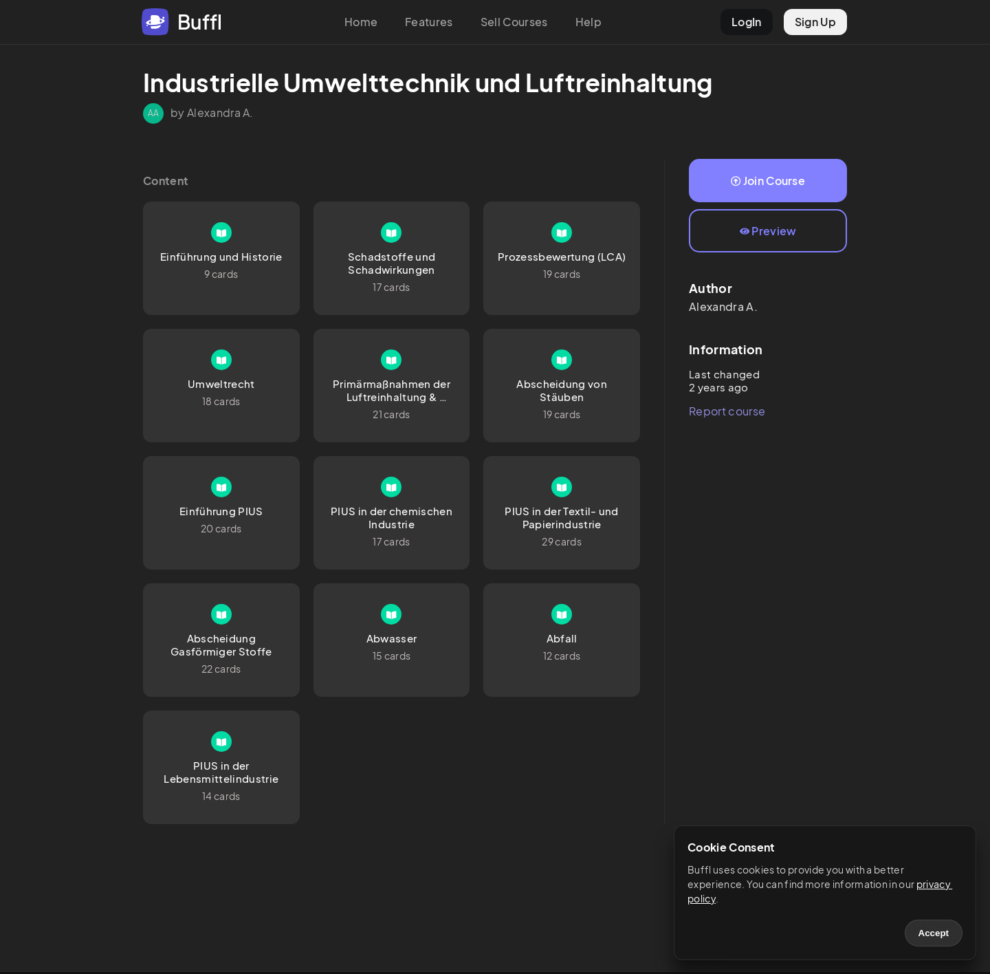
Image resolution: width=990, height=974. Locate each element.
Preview (768, 231)
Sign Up (815, 21)
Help (588, 21)
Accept (933, 933)
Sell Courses (514, 21)
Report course (727, 411)
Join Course (768, 180)
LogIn (747, 21)
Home (360, 21)
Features (429, 21)
